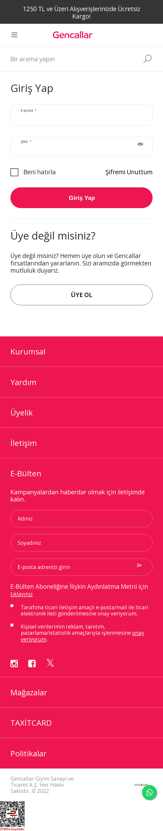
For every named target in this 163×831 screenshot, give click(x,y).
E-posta (31, 115)
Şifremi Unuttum (129, 172)
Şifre (27, 146)
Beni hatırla (40, 172)
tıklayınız (21, 593)
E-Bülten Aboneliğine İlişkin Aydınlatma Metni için (79, 589)
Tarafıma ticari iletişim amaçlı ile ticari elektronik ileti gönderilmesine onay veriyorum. (84, 610)
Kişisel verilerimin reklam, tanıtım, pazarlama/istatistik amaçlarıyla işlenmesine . (82, 633)
